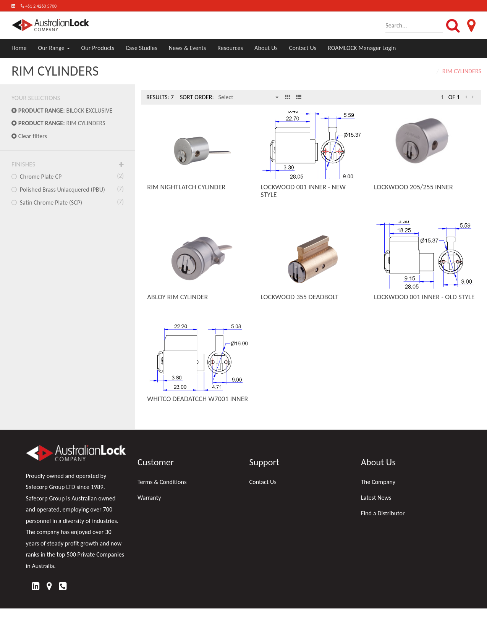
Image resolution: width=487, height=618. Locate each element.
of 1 (454, 97)
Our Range (54, 48)
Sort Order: (197, 97)
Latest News (376, 497)
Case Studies (141, 48)
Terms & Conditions (162, 482)
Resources (230, 48)
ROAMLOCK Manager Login (362, 48)
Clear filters (29, 136)
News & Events (187, 48)
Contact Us (302, 48)
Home (19, 48)
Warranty (149, 497)
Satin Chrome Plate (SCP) (67, 202)
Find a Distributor (383, 513)
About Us (266, 48)
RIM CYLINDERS (58, 123)
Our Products (98, 48)
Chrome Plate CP (67, 176)
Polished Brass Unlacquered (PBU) (67, 189)
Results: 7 (160, 97)
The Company (378, 482)
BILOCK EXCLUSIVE (61, 110)
